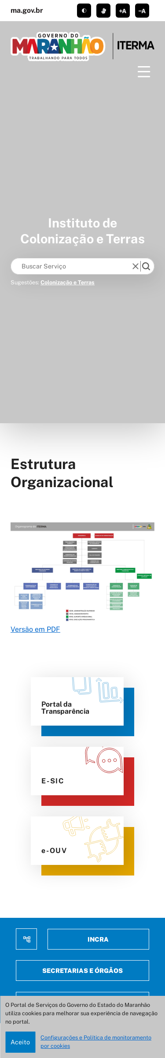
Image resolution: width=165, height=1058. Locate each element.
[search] (146, 266)
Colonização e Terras (67, 282)
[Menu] (143, 71)
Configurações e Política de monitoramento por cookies (95, 1041)
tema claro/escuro (84, 11)
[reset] (135, 266)
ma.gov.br (27, 10)
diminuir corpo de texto (142, 11)
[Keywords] (73, 266)
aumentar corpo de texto (123, 11)
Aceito (20, 1042)
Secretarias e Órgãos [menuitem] (82, 970)
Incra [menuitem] (98, 939)
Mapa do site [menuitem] (26, 939)
